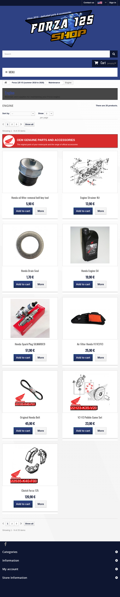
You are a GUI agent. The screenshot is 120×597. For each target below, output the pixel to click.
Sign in (112, 2)
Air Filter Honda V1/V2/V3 (90, 344)
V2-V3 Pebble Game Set (90, 417)
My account (10, 569)
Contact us (89, 2)
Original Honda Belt (30, 417)
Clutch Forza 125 (29, 490)
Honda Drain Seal (30, 271)
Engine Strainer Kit (90, 197)
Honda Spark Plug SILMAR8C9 (30, 344)
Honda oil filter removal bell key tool (30, 197)
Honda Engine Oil (90, 271)
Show (41, 113)
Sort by (5, 113)
